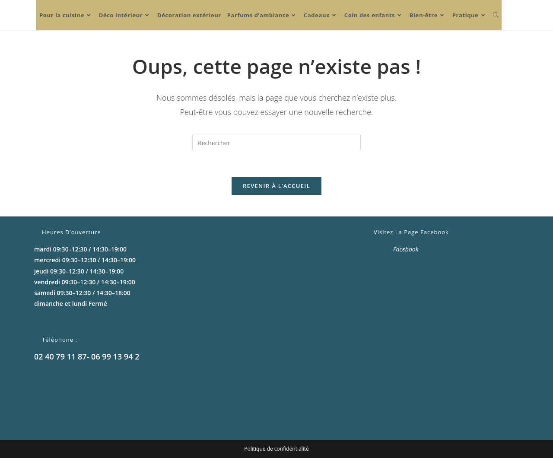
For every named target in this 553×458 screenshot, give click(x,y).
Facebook (406, 249)
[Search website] (496, 15)
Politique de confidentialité (276, 448)
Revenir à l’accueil (276, 186)
